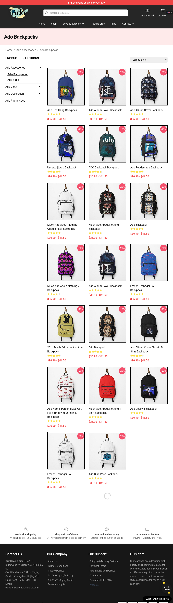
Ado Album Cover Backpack (105, 110)
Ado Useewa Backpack (143, 408)
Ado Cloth (11, 86)
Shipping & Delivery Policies (104, 561)
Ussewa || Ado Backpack (61, 167)
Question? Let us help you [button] (157, 599)
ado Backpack (138, 224)
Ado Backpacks (49, 50)
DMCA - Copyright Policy (60, 575)
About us (52, 561)
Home (9, 50)
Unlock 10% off (167, 588)
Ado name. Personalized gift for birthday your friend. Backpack (64, 412)
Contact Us (95, 575)
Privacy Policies (56, 570)
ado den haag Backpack (62, 110)
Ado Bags (13, 79)
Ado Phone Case (15, 100)
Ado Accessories (26, 50)
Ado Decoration (14, 93)
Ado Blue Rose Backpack (103, 474)
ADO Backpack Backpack (104, 167)
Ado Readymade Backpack (146, 167)
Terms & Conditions (58, 566)
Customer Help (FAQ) (101, 580)
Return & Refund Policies (102, 570)
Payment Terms (98, 566)
